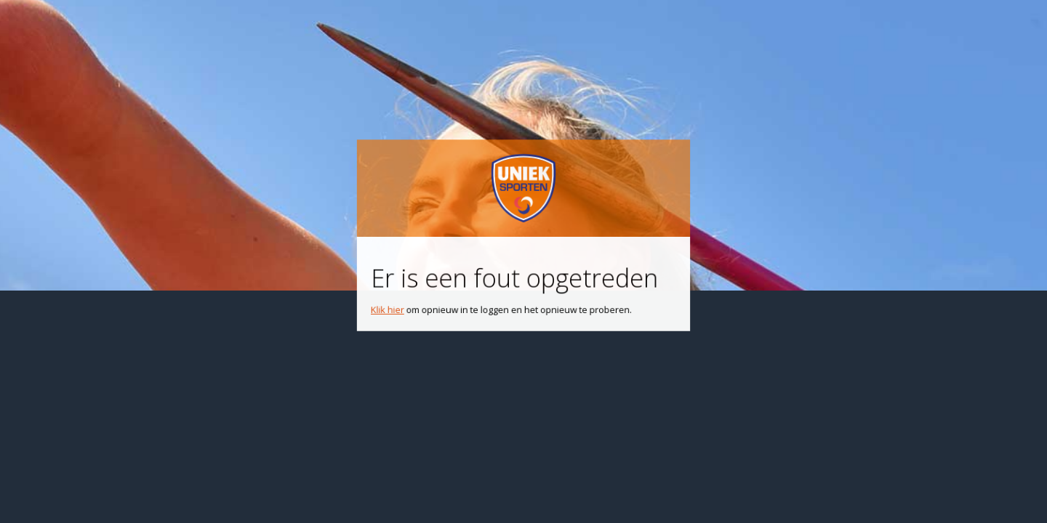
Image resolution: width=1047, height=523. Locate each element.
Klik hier (394, 305)
